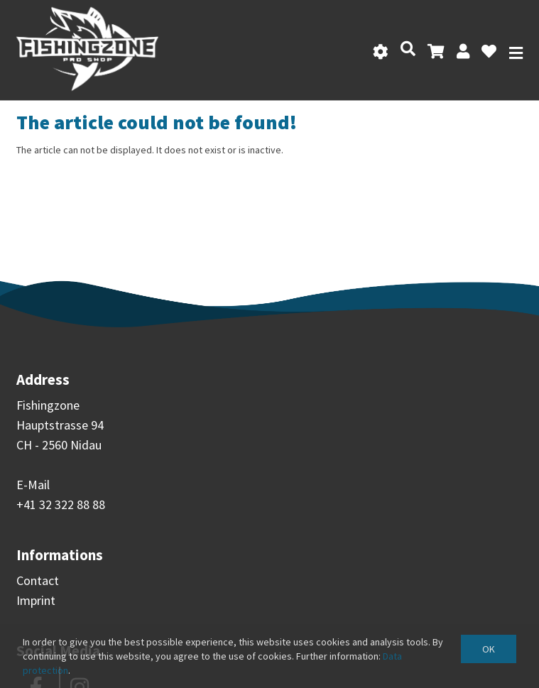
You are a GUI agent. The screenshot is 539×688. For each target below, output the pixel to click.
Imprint (35, 600)
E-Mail (33, 484)
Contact (37, 580)
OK (488, 649)
